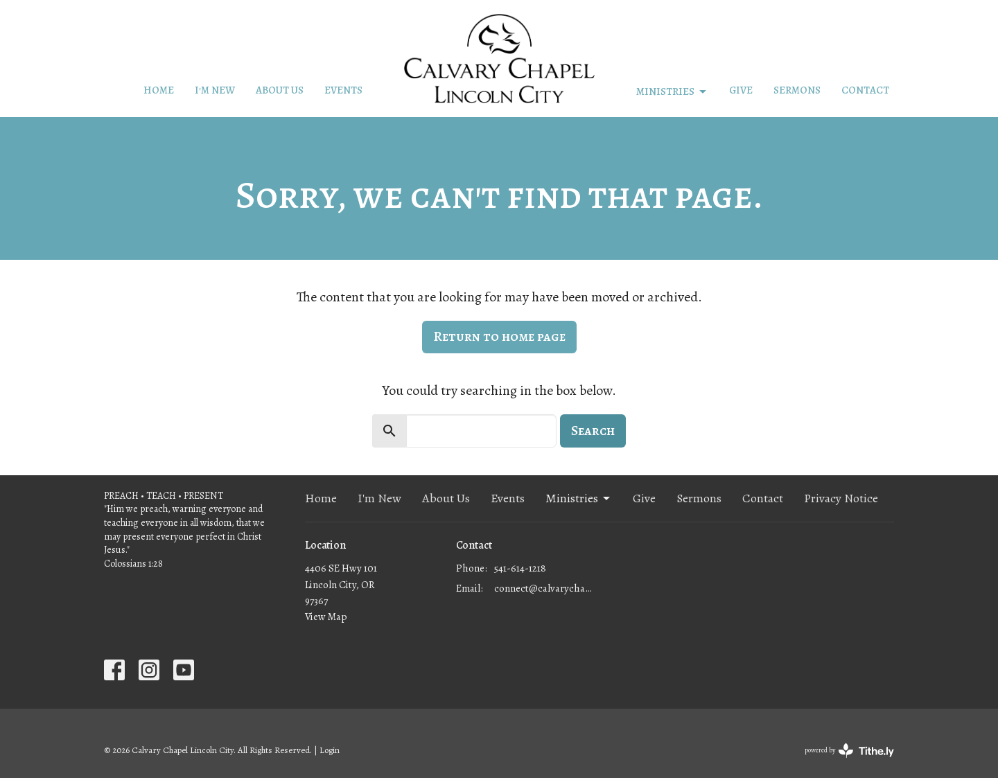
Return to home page (499, 336)
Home (158, 90)
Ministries (672, 92)
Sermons (797, 90)
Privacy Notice (841, 498)
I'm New (215, 90)
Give (741, 90)
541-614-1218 (520, 568)
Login (329, 750)
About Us (280, 90)
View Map (326, 617)
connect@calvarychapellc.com (543, 588)
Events (343, 90)
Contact (865, 90)
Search (593, 430)
